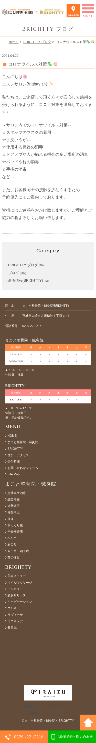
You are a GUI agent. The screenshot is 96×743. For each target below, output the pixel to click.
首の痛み (13, 557)
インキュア (15, 589)
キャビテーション (19, 602)
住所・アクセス (18, 455)
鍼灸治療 (13, 499)
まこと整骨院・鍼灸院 (22, 442)
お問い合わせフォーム (22, 468)
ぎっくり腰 (15, 525)
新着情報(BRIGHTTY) (25, 280)
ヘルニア (13, 538)
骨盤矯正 (13, 512)
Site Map (13, 474)
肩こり (12, 544)
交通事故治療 (16, 493)
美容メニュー (16, 576)
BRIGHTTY (15, 449)
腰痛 (10, 519)
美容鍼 (12, 627)
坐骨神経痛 (15, 531)
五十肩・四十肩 (18, 551)
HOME (12, 436)
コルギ (12, 608)
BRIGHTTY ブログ (37, 42)
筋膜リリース (16, 595)
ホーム (14, 42)
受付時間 (13, 461)
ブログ (13, 273)
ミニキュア (15, 621)
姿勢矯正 (13, 506)
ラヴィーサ (15, 615)
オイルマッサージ (19, 582)
